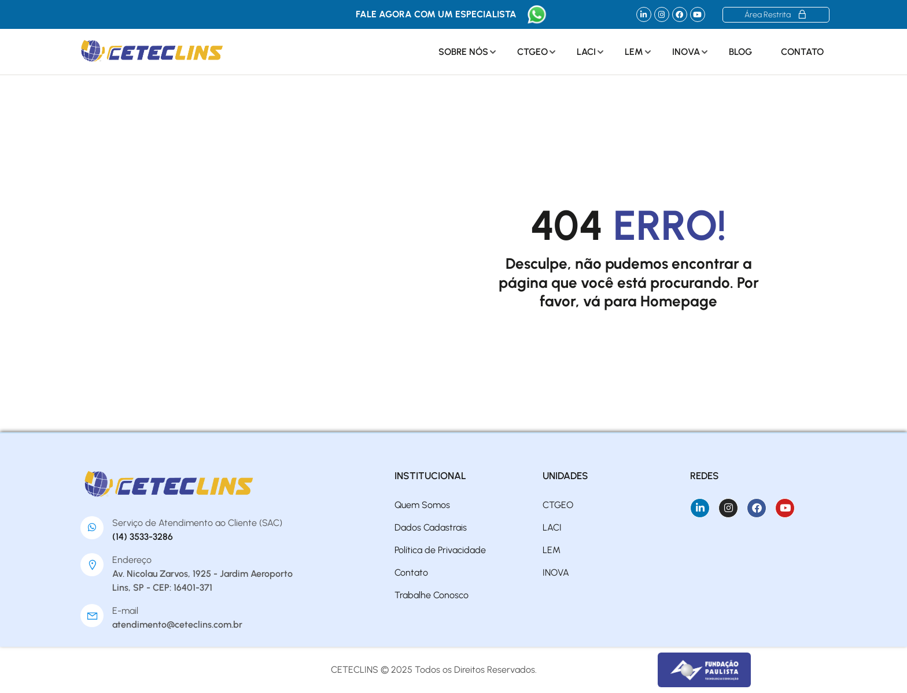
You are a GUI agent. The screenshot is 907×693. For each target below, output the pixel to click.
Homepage (678, 301)
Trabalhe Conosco (431, 595)
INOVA (686, 51)
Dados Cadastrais (430, 527)
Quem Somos (422, 504)
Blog (740, 51)
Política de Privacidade (440, 549)
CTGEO (532, 51)
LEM (634, 51)
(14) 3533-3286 (142, 536)
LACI (586, 51)
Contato (802, 51)
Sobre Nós (463, 51)
